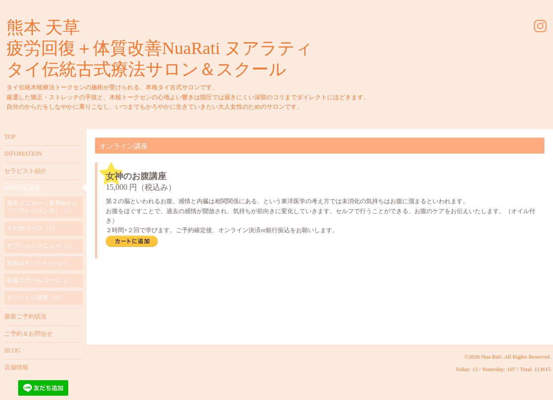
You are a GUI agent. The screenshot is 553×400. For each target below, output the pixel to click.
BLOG (12, 350)
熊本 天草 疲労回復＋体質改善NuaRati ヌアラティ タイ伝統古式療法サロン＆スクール (159, 48)
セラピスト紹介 (25, 171)
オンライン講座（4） (35, 297)
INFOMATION (23, 154)
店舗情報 (16, 367)
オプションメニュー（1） (41, 246)
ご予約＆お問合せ (28, 334)
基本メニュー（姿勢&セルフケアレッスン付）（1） (42, 207)
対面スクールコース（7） (41, 280)
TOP (10, 137)
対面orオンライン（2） (37, 263)
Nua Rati (491, 356)
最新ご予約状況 (25, 316)
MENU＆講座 (22, 188)
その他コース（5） (32, 228)
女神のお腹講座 (136, 176)
